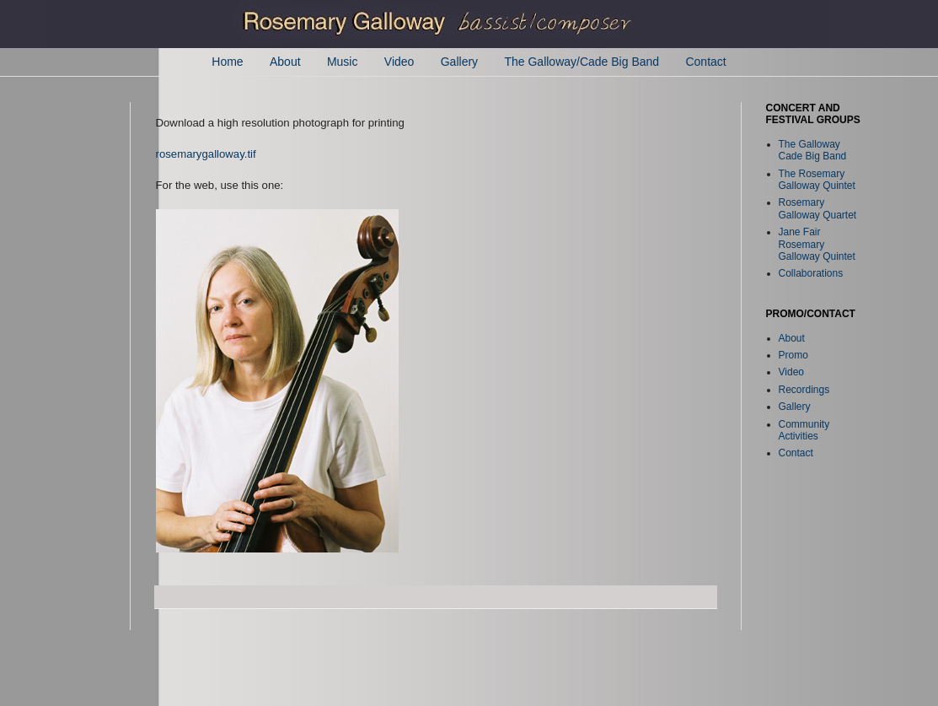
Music (342, 61)
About (285, 61)
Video (399, 61)
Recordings (804, 390)
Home (227, 61)
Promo (793, 355)
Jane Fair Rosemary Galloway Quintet (817, 244)
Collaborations (811, 273)
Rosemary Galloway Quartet (818, 208)
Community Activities (804, 430)
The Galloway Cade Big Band (813, 150)
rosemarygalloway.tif (206, 154)
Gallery (459, 61)
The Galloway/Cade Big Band (581, 61)
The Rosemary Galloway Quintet (817, 179)
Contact (705, 61)
